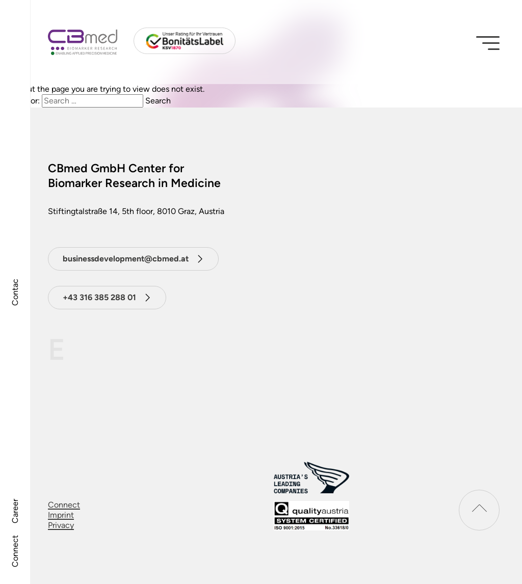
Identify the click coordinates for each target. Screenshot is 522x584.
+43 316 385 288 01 (99, 297)
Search (158, 100)
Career (15, 511)
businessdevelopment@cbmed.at (126, 258)
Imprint (61, 515)
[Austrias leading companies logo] (311, 477)
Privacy (61, 525)
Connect (15, 551)
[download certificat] (311, 515)
